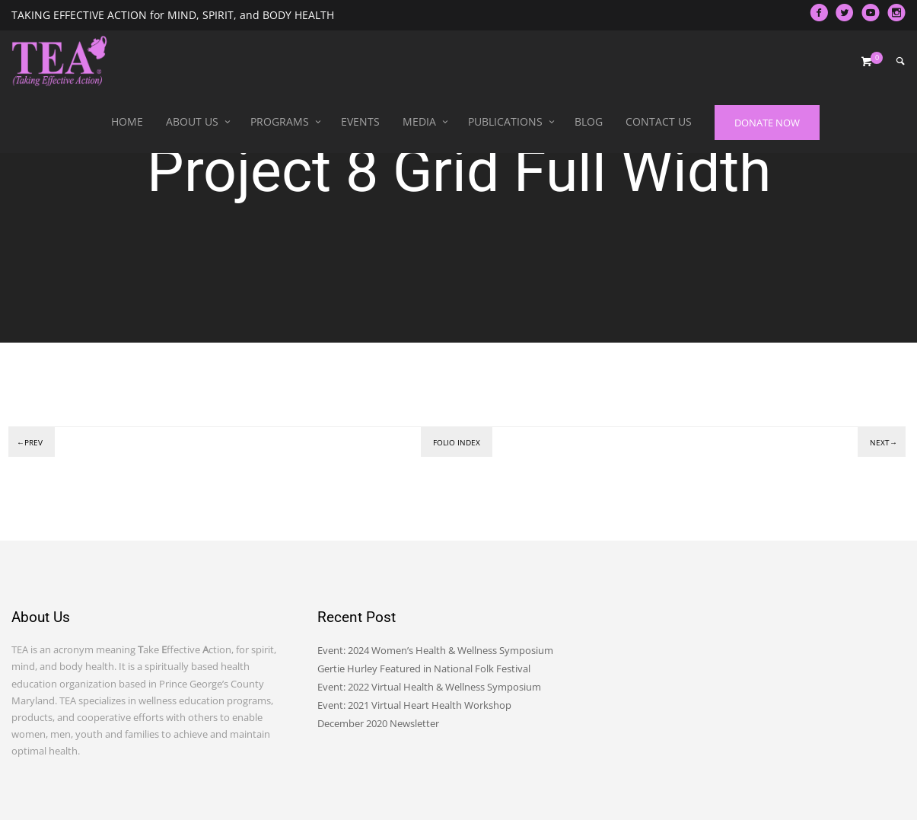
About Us (192, 121)
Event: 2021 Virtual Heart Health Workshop (414, 705)
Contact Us (659, 121)
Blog (589, 121)
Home (127, 121)
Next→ (883, 442)
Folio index (456, 442)
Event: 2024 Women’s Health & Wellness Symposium (435, 650)
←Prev (30, 442)
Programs (279, 121)
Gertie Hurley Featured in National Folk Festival (423, 668)
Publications (505, 121)
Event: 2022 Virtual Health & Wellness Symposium (429, 687)
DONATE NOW (767, 122)
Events (360, 121)
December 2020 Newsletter (378, 723)
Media (419, 121)
